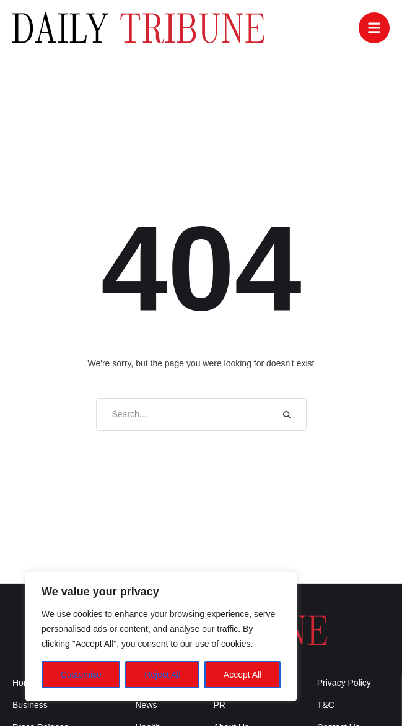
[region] (161, 636)
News (146, 705)
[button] (374, 27)
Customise (81, 675)
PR (219, 705)
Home (23, 683)
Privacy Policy (344, 683)
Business (30, 705)
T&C (325, 705)
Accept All (242, 675)
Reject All (162, 675)
